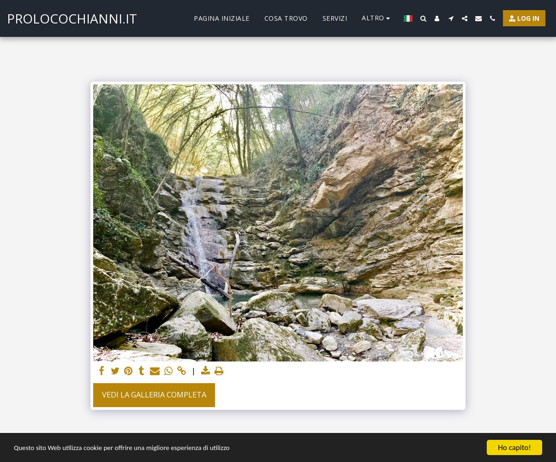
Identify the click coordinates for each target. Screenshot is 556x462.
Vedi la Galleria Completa (154, 394)
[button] (423, 18)
